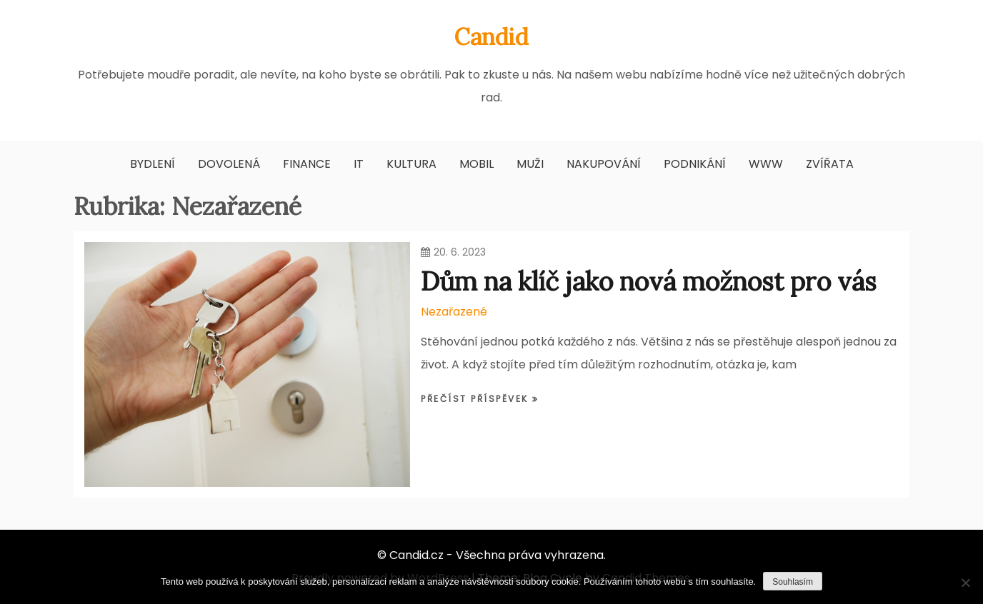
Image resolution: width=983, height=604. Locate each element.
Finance (307, 164)
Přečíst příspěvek (476, 399)
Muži (530, 164)
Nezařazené (454, 311)
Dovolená (229, 164)
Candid (491, 36)
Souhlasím (792, 582)
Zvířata (830, 164)
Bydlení (152, 164)
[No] (965, 582)
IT (359, 164)
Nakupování (604, 164)
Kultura (411, 164)
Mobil (476, 164)
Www (766, 164)
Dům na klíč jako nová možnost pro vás (649, 281)
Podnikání (695, 164)
